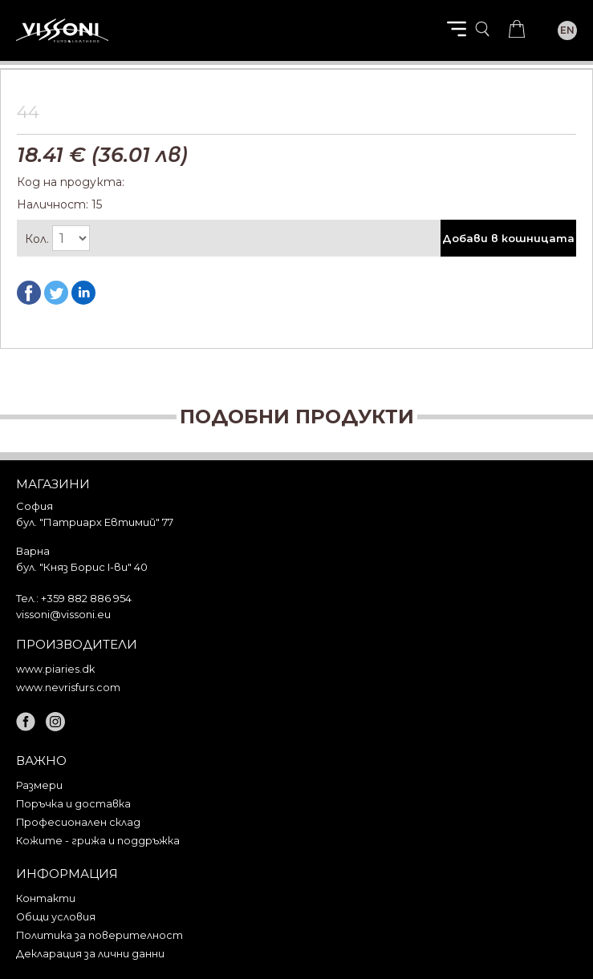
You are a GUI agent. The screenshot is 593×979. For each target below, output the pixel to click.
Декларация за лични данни (90, 954)
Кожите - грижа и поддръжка (98, 841)
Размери (39, 785)
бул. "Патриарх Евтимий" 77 (94, 522)
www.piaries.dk (55, 669)
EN (567, 30)
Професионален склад (78, 822)
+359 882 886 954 (86, 598)
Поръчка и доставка (73, 804)
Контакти (45, 898)
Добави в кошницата (508, 238)
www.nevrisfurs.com (68, 688)
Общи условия (55, 917)
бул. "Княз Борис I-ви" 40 (82, 566)
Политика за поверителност (99, 935)
